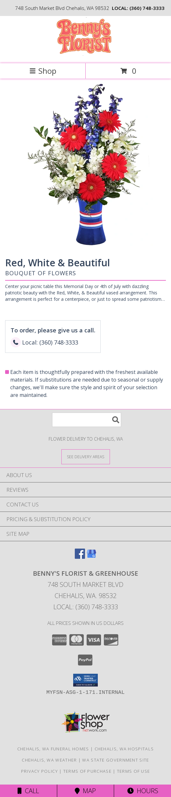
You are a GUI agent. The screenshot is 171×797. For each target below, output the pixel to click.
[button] (85, 680)
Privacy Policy (39, 771)
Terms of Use (133, 771)
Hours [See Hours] (142, 790)
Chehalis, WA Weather (49, 760)
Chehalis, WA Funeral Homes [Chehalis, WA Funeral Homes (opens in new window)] (53, 749)
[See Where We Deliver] (85, 456)
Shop (42, 70)
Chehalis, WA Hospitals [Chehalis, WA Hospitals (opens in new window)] (124, 749)
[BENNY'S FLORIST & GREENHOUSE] (85, 54)
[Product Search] (86, 420)
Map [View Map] (85, 790)
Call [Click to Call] (28, 790)
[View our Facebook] (80, 556)
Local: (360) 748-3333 (85, 607)
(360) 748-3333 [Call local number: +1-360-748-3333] (147, 8)
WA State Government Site (115, 760)
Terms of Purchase (87, 771)
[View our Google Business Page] (91, 556)
